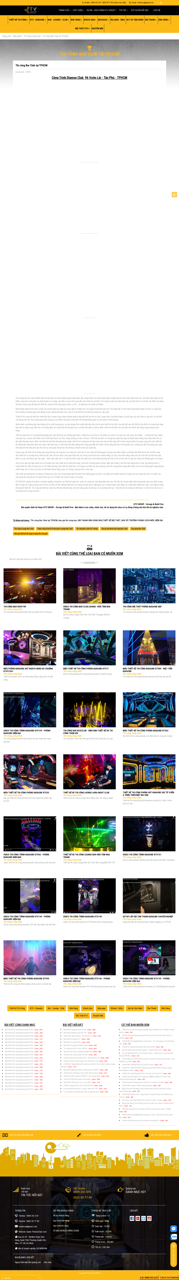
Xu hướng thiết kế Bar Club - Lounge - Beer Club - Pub (81, 1089)
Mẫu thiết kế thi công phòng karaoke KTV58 (19, 1036)
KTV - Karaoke (37, 19)
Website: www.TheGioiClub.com (30, 1231)
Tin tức (122, 10)
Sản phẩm (17, 36)
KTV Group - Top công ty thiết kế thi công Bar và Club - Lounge (142, 1100)
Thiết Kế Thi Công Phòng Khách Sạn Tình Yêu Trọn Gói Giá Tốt (142, 1073)
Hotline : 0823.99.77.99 (27, 1221)
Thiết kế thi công (17, 19)
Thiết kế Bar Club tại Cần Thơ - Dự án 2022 (77, 1082)
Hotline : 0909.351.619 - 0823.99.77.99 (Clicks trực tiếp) (104, 2)
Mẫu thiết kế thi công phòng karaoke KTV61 (19, 1045)
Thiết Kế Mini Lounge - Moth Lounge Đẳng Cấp (137, 1085)
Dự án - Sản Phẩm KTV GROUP (101, 10)
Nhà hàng (75, 19)
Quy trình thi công (60, 1225)
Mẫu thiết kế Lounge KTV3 (72, 1042)
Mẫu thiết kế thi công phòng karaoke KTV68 (19, 1067)
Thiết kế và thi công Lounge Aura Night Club (78, 1052)
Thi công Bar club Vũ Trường (87, 529)
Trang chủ (64, 10)
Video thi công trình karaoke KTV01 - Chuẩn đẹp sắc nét (82, 1058)
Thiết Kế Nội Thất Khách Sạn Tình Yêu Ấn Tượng (138, 1065)
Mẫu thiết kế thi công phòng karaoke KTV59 (19, 1039)
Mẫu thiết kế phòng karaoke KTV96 (75, 1030)
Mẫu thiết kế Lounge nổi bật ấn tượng (76, 1045)
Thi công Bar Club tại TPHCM (55, 36)
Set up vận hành (134, 19)
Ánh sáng (163, 19)
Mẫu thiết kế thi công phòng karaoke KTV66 (19, 1061)
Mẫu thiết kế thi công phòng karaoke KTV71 (19, 1077)
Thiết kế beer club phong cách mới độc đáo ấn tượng (81, 1073)
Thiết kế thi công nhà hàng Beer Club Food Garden (138, 1047)
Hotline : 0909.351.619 (26, 1215)
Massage (102, 19)
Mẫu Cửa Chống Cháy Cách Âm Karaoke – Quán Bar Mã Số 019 (142, 1050)
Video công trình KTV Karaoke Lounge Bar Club (54, 529)
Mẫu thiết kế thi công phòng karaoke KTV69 (19, 1070)
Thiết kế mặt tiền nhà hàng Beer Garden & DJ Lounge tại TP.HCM (143, 1082)
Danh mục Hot (136, 1192)
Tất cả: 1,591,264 (101, 1246)
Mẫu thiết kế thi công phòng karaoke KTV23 (19, 1030)
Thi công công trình (32, 36)
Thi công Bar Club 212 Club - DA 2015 (76, 1048)
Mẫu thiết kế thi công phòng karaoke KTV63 (19, 1052)
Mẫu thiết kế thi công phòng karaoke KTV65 (19, 1058)
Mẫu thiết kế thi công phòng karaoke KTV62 (19, 1048)
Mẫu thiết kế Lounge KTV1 (72, 1039)
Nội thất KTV (81, 28)
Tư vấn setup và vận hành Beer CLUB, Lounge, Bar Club (81, 1092)
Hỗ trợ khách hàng (61, 1215)
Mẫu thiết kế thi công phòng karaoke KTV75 (19, 1089)
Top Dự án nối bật (140, 10)
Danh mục (25, 1188)
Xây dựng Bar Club (138, 529)
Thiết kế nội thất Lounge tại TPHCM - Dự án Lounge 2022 (82, 1076)
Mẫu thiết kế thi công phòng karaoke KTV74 (19, 1086)
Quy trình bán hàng (61, 1220)
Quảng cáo (131, 1188)
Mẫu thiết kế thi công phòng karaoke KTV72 (19, 1080)
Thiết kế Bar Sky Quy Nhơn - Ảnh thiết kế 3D (78, 1036)
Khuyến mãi (97, 28)
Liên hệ (156, 10)
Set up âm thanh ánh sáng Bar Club (114, 529)
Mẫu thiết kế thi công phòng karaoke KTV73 (19, 1083)
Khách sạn (89, 19)
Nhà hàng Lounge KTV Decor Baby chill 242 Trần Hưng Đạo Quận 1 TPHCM (146, 1109)
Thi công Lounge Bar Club (23, 529)
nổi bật (24, 1191)
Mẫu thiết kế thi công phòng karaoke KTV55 (19, 1033)
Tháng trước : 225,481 (103, 1241)
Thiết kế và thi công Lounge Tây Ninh (76, 1055)
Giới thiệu (78, 10)
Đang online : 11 (101, 1215)
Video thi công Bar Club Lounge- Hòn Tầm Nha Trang (81, 1061)
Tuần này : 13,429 (101, 1226)
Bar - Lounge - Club (57, 19)
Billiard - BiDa (118, 19)
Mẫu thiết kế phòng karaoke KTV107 (75, 1033)
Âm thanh (150, 19)
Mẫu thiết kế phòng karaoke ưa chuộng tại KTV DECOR (81, 1070)
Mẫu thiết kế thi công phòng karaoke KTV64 (19, 1055)
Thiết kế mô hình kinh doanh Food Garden (77, 1079)
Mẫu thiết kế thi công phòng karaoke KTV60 (19, 1042)
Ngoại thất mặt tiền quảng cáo (28, 1262)
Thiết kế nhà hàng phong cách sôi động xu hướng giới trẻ (140, 1120)
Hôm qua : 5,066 (100, 1220)
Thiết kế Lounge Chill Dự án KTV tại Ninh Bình (78, 1085)
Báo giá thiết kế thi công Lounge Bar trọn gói (30, 534)
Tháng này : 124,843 (102, 1236)
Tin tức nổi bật (32, 1195)
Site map (47, 1262)
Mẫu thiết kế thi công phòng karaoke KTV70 (19, 1073)
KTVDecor (96, 1273)
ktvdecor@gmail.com (26, 1226)
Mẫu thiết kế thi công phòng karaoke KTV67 (19, 1064)
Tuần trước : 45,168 (101, 1231)
